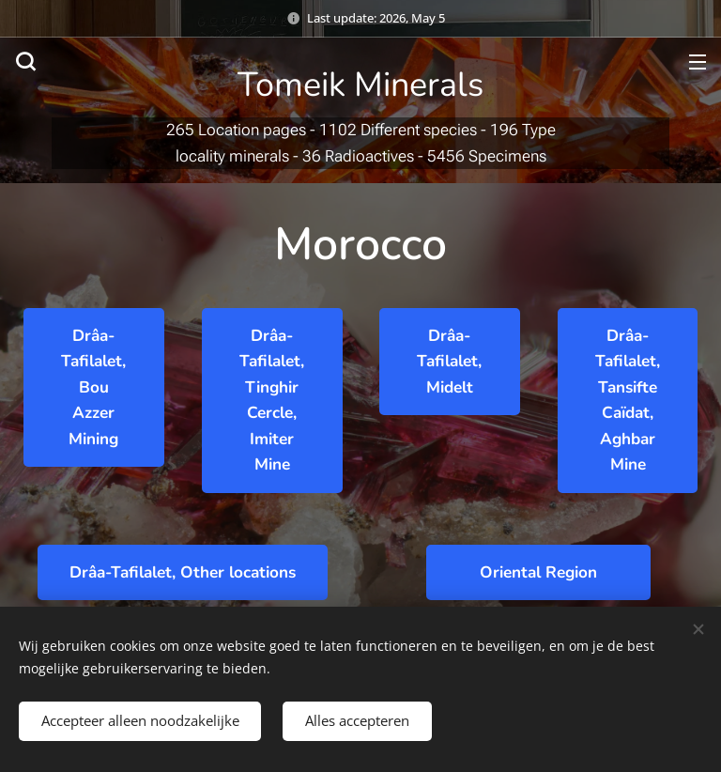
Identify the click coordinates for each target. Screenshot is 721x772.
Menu (697, 62)
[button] (25, 61)
